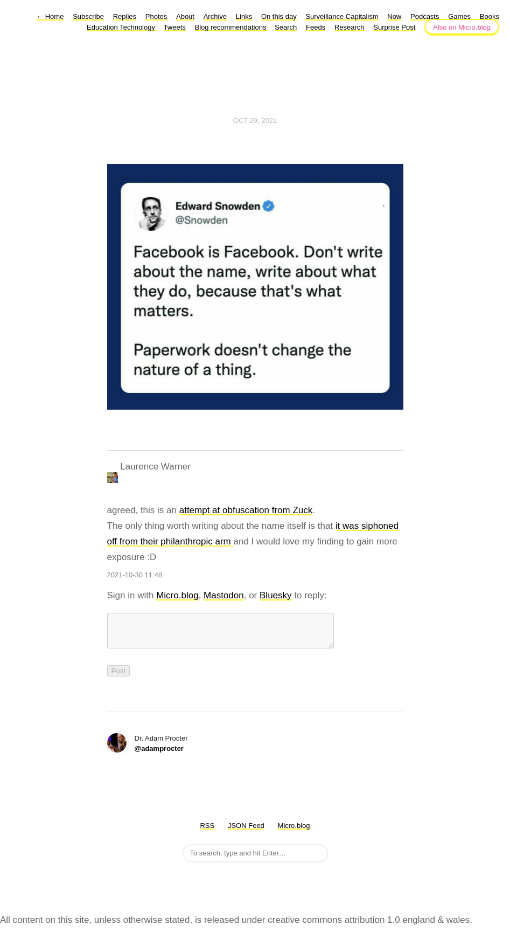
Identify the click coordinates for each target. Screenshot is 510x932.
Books (489, 16)
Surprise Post (394, 27)
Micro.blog (177, 595)
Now (394, 16)
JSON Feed (246, 832)
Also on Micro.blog (462, 27)
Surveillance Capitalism (341, 16)
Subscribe (88, 16)
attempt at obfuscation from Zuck (246, 510)
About (185, 16)
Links (244, 16)
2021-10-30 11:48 (135, 575)
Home (50, 16)
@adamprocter (159, 755)
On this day (279, 16)
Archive (215, 16)
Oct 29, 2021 (255, 120)
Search (286, 27)
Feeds (315, 27)
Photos (156, 16)
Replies (124, 16)
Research (349, 27)
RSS (207, 832)
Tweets (175, 27)
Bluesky (276, 595)
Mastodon (224, 595)
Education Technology (122, 27)
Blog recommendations (232, 27)
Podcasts (424, 16)
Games (459, 16)
